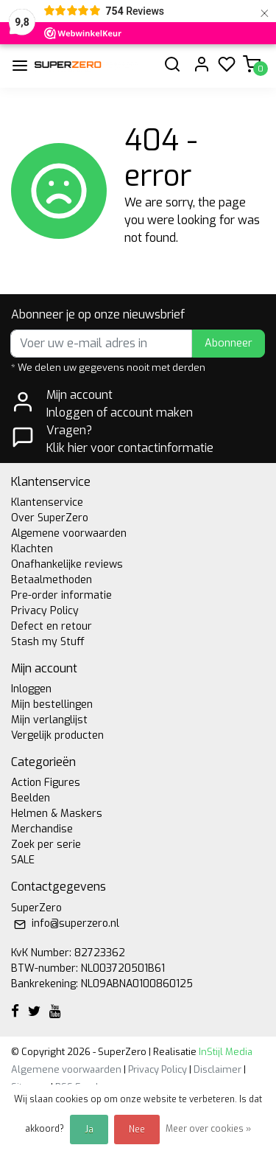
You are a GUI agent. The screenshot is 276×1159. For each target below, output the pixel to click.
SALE (23, 860)
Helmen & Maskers (56, 814)
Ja (89, 1129)
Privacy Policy (45, 611)
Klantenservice (47, 502)
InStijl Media (224, 1051)
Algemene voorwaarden (69, 533)
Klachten (32, 549)
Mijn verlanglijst (49, 720)
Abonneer (228, 343)
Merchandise (42, 829)
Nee (137, 1129)
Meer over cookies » (208, 1129)
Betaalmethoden (51, 580)
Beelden (30, 798)
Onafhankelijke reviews (67, 564)
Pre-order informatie (61, 595)
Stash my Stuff (48, 642)
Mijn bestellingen (52, 704)
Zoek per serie (46, 845)
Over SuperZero (49, 518)
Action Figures (45, 783)
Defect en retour (51, 626)
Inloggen (31, 689)
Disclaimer (217, 1069)
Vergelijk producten (57, 735)
